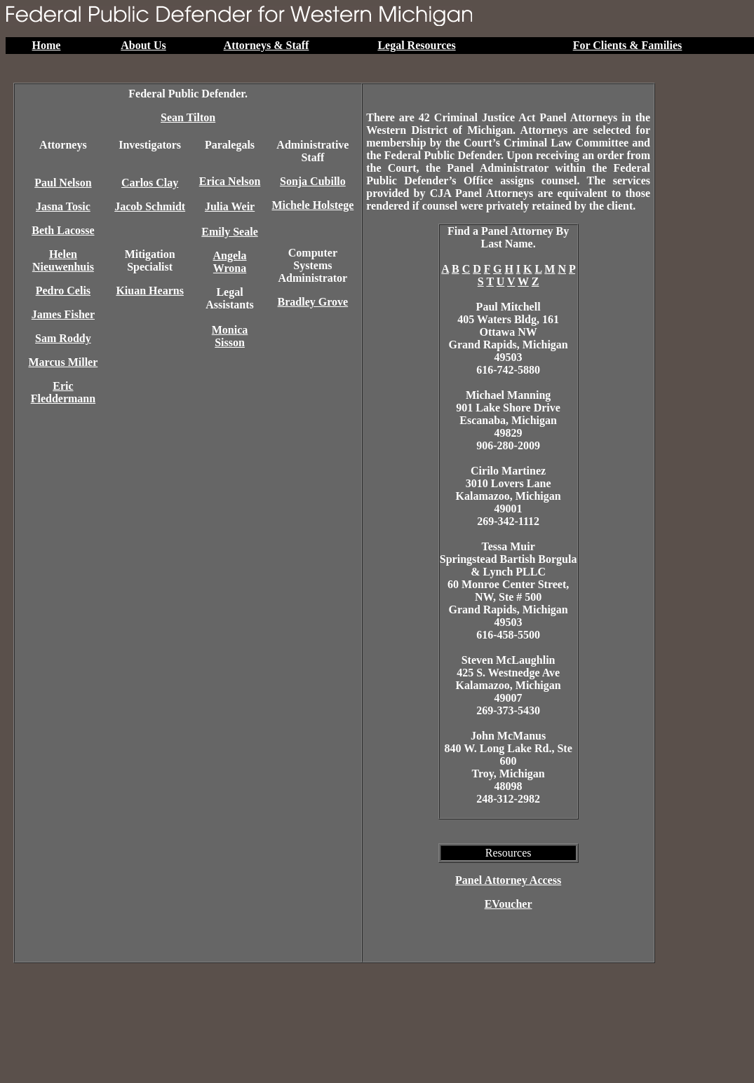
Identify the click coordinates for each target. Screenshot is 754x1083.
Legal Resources (416, 45)
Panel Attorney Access (508, 880)
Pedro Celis (63, 291)
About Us (143, 45)
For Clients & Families (627, 45)
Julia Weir (230, 206)
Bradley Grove (313, 302)
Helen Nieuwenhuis (63, 260)
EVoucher (508, 904)
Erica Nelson (230, 181)
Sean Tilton (188, 117)
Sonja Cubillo (313, 181)
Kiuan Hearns (149, 291)
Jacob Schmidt (149, 206)
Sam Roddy (63, 338)
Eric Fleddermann (63, 392)
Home (46, 45)
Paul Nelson (62, 183)
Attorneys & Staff (266, 45)
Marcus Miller (63, 362)
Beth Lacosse (63, 230)
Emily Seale (229, 232)
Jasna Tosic (63, 206)
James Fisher (63, 314)
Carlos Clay (149, 183)
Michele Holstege (312, 205)
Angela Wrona (230, 262)
